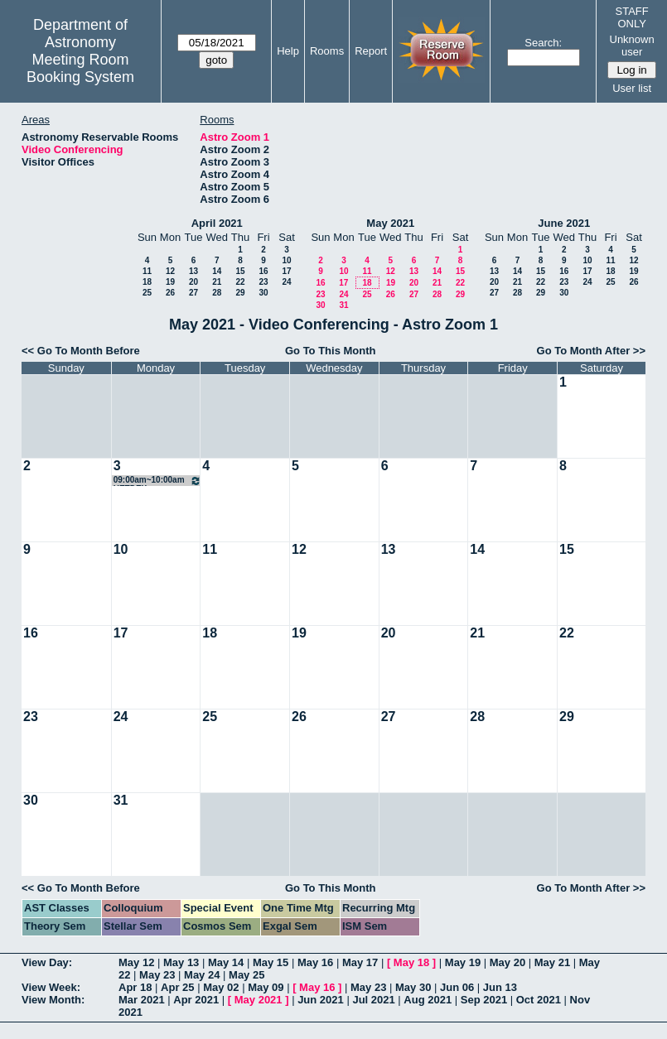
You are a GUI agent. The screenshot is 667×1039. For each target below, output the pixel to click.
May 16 (315, 962)
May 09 (265, 987)
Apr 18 (135, 987)
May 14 (226, 962)
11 (147, 271)
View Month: (53, 999)
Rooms (327, 51)
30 (263, 292)
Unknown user (632, 45)
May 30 (413, 987)
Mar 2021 (141, 999)
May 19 (463, 962)
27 (193, 292)
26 (170, 292)
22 (239, 281)
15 (239, 271)
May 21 (552, 962)
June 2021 (564, 223)
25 (147, 292)
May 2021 (390, 223)
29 (239, 292)
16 (263, 271)
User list (631, 88)
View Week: (51, 987)
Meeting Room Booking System (80, 68)
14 (216, 271)
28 (216, 292)
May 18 (411, 962)
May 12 (136, 962)
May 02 (221, 987)
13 (193, 271)
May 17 (360, 962)
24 (286, 281)
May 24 (202, 975)
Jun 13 (500, 987)
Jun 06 (457, 987)
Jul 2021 (373, 999)
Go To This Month (330, 350)
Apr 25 (177, 987)
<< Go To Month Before (81, 350)
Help (288, 51)
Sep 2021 (484, 999)
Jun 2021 (320, 999)
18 (147, 281)
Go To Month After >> (591, 350)
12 (170, 271)
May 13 (181, 962)
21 (216, 281)
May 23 (157, 975)
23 (263, 281)
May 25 (246, 975)
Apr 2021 (196, 999)
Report (371, 51)
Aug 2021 (428, 999)
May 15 (270, 962)
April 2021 (217, 223)
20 (193, 281)
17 (286, 271)
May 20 (507, 962)
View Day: (47, 962)
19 (170, 281)
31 (343, 305)
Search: (543, 42)
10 (286, 260)
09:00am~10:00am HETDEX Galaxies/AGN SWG (158, 480)
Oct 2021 (538, 999)
